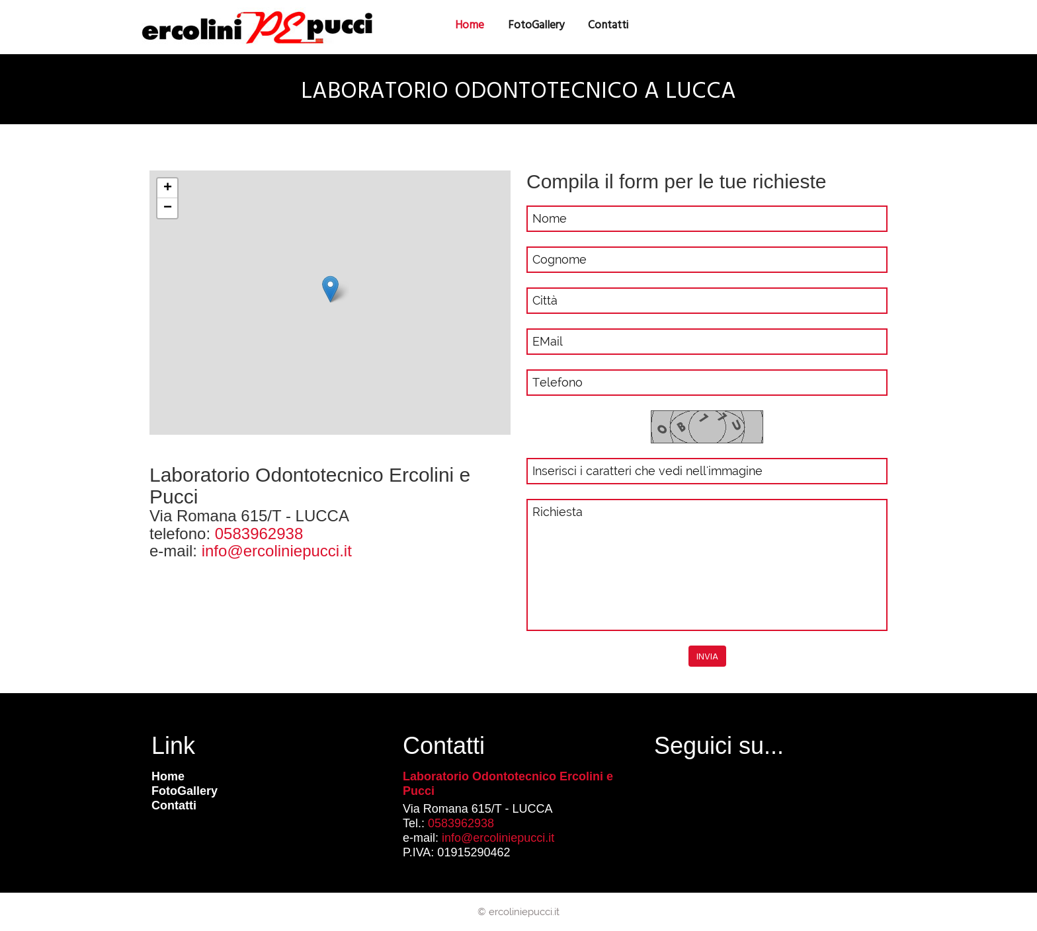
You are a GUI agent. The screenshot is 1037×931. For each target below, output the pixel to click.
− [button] (167, 208)
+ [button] (167, 188)
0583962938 (259, 533)
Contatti (173, 805)
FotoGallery (536, 24)
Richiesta (707, 565)
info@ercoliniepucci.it (277, 551)
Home (168, 776)
